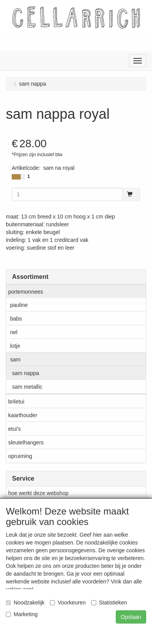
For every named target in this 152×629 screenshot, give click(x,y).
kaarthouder (22, 415)
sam (15, 359)
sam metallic (27, 387)
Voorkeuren (68, 602)
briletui (16, 401)
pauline (19, 305)
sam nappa (25, 373)
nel (14, 332)
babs (16, 318)
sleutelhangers (26, 442)
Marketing (21, 614)
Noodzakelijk (25, 602)
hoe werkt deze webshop (38, 493)
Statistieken (109, 602)
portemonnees (25, 292)
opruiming (20, 456)
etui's (14, 429)
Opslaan (131, 617)
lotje (15, 346)
